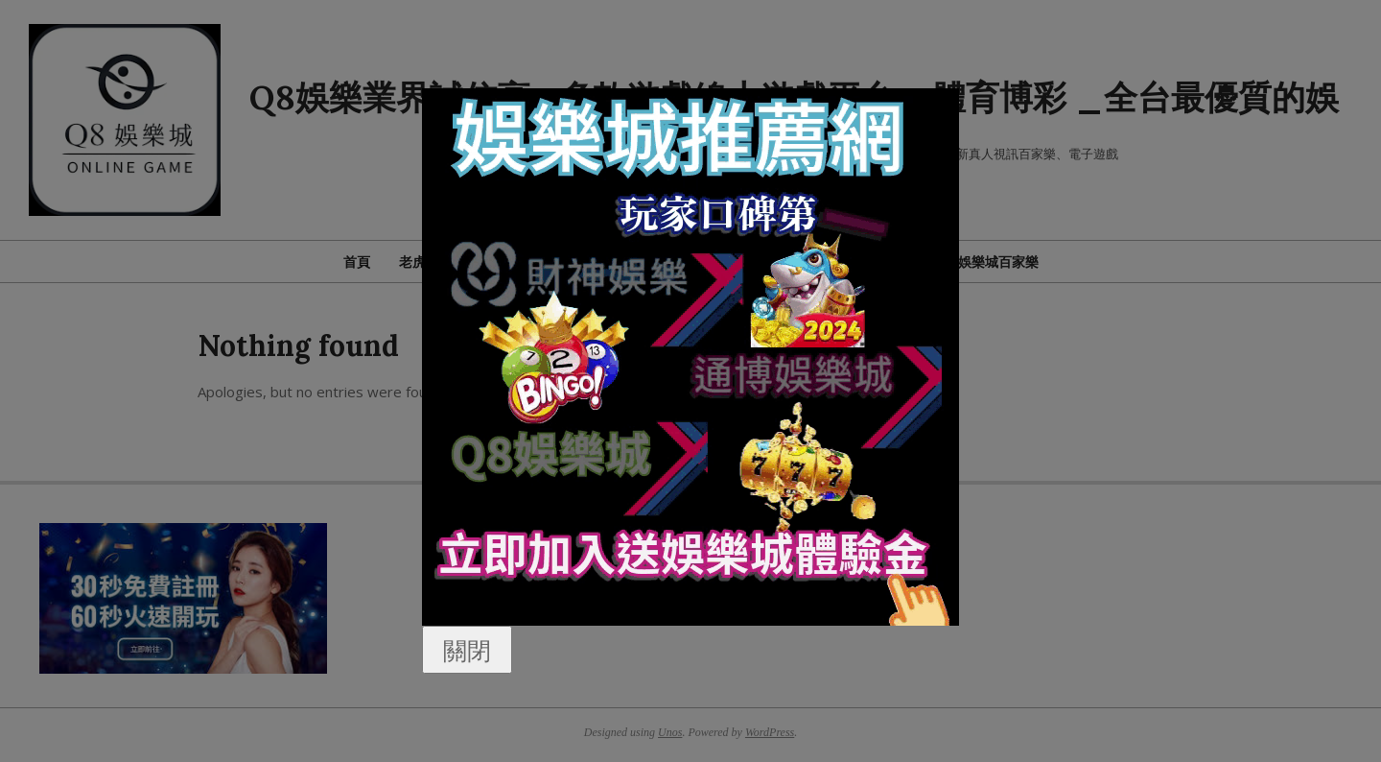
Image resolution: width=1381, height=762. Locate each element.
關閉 (467, 649)
